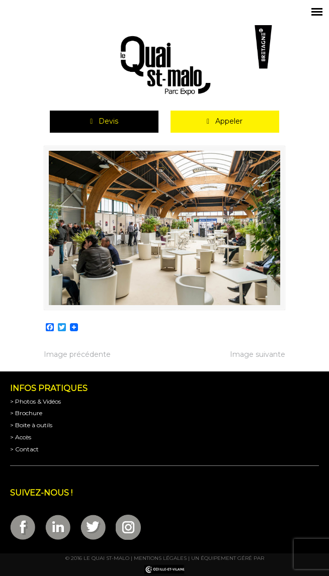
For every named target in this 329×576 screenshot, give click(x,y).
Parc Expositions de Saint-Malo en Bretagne (164, 66)
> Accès (20, 437)
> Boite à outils (31, 425)
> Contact (24, 449)
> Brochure (26, 413)
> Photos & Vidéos (35, 401)
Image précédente (77, 354)
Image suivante (257, 354)
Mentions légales (160, 558)
